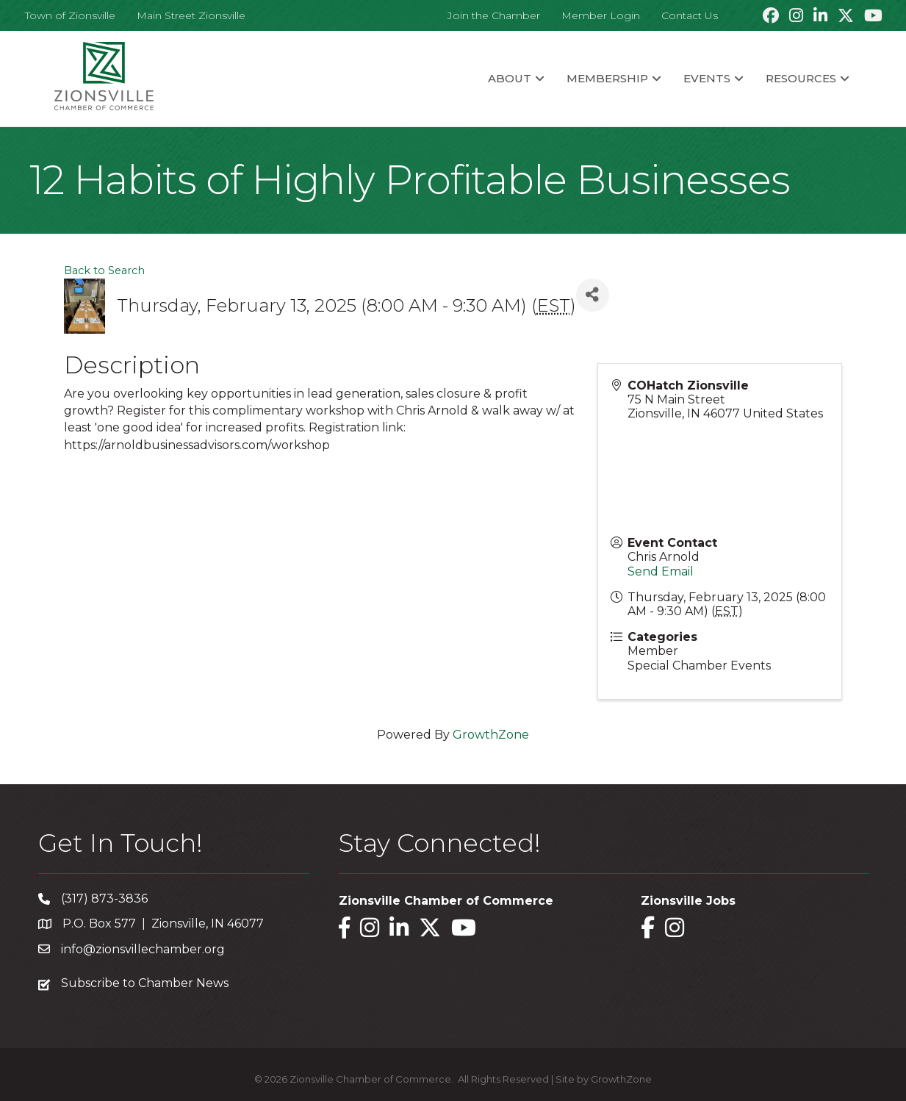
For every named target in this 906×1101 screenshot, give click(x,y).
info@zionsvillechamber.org (143, 949)
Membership (607, 78)
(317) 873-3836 (104, 898)
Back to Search (104, 270)
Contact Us (689, 15)
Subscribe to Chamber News (145, 983)
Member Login (600, 15)
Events (706, 78)
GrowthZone (491, 735)
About (509, 78)
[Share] (592, 295)
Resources (801, 78)
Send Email (661, 571)
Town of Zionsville (70, 15)
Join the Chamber (493, 15)
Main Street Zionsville (191, 15)
